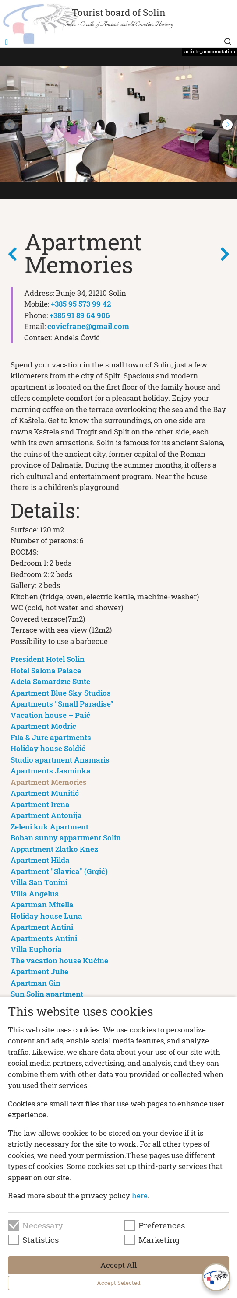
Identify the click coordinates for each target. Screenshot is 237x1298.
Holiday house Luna (46, 916)
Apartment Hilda (40, 860)
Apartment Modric (43, 726)
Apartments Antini (44, 938)
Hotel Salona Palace (46, 670)
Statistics (40, 1240)
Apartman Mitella (42, 904)
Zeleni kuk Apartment (49, 827)
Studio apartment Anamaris (60, 760)
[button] (227, 124)
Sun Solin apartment (47, 994)
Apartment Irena (40, 804)
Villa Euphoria (36, 949)
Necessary (42, 1225)
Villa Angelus (35, 894)
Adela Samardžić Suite (50, 681)
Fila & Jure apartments (51, 737)
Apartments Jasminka (51, 771)
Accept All (118, 1265)
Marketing (159, 1240)
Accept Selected (119, 1282)
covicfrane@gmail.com (88, 326)
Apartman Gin (35, 983)
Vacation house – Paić (50, 715)
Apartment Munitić (45, 793)
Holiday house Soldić (48, 748)
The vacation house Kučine (59, 960)
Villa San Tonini (39, 882)
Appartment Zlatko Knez (54, 849)
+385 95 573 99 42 (81, 304)
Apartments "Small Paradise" (62, 704)
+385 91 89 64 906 (80, 315)
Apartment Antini (42, 927)
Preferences (161, 1225)
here (140, 1195)
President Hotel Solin (48, 659)
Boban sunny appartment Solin (66, 838)
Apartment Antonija (46, 815)
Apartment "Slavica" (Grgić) (59, 871)
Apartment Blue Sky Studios (61, 693)
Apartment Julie (39, 971)
